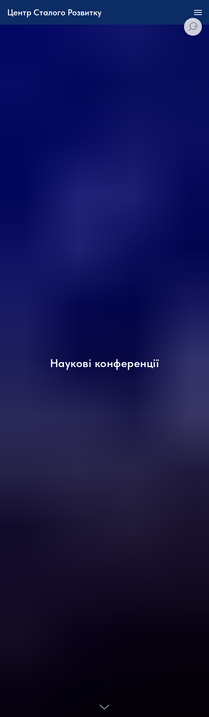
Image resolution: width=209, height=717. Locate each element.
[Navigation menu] (198, 12)
